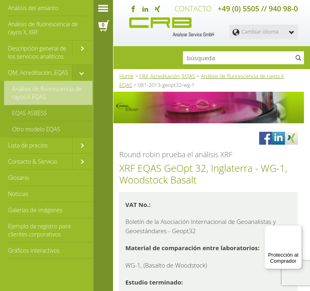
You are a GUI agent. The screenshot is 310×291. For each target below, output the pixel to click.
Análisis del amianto (33, 8)
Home (126, 74)
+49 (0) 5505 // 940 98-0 (258, 8)
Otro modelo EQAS (36, 129)
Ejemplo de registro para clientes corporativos (39, 230)
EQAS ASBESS (29, 113)
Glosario (18, 177)
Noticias (18, 194)
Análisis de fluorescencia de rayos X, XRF (43, 28)
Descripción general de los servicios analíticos (37, 52)
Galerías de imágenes (35, 210)
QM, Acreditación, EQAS (38, 72)
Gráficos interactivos (34, 250)
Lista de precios (28, 145)
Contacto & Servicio (32, 161)
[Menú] (297, 230)
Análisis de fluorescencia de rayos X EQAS (47, 93)
